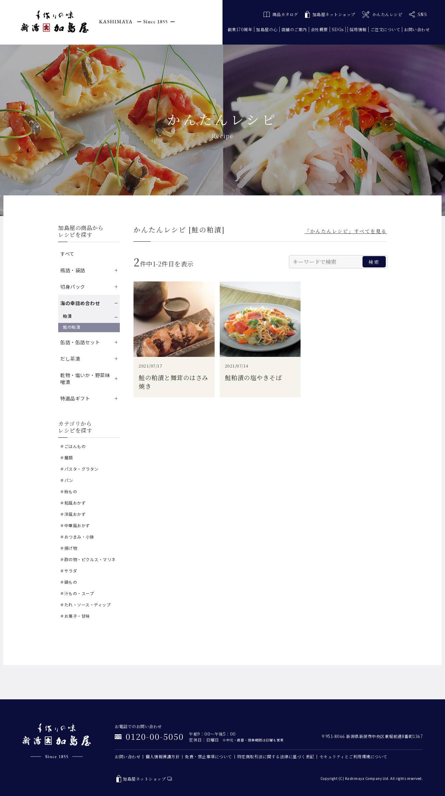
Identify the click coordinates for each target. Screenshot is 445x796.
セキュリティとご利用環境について (353, 756)
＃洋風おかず (73, 514)
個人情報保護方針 (162, 756)
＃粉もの (68, 491)
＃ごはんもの (73, 446)
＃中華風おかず (75, 525)
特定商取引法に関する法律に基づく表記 (275, 756)
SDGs (338, 29)
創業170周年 (240, 29)
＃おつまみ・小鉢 (77, 537)
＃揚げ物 (68, 548)
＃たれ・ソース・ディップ (85, 604)
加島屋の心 (267, 29)
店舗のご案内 (294, 29)
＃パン (66, 480)
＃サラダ (68, 571)
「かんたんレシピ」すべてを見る (346, 231)
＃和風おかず (73, 503)
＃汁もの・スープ (77, 593)
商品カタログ (281, 14)
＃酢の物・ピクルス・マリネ (88, 559)
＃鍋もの (68, 582)
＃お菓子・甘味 (75, 616)
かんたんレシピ (382, 14)
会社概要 (319, 29)
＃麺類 (66, 457)
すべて (67, 253)
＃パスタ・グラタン (79, 469)
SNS (418, 14)
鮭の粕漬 (71, 327)
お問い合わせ (417, 29)
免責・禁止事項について (208, 756)
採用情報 (358, 29)
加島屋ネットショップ (330, 14)
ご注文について (385, 29)
